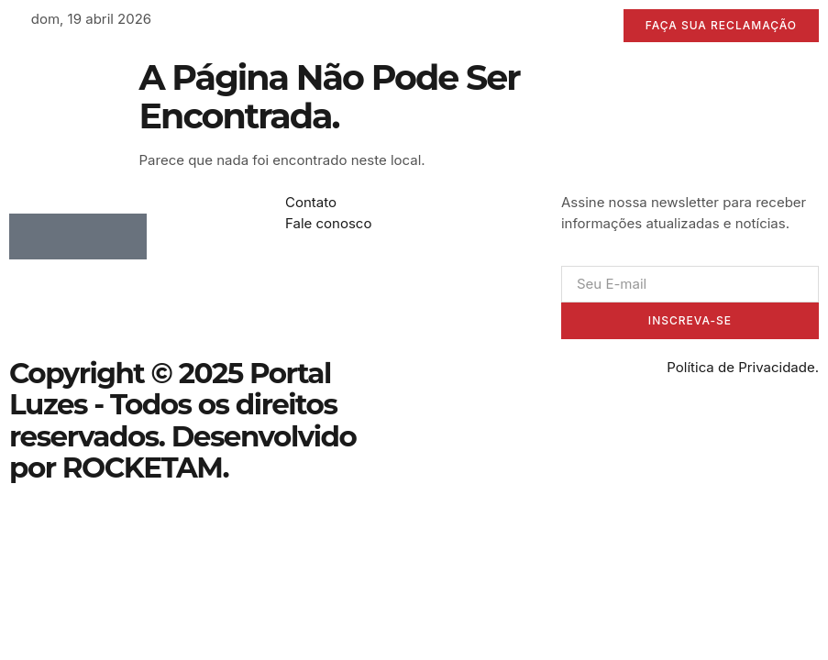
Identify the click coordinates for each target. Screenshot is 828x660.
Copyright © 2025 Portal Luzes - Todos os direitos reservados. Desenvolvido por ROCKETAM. (182, 420)
